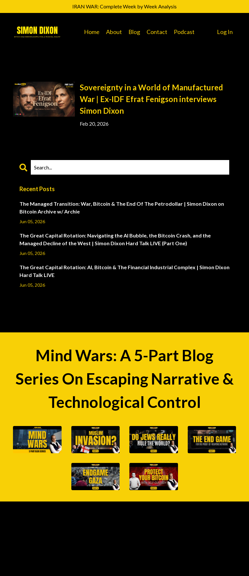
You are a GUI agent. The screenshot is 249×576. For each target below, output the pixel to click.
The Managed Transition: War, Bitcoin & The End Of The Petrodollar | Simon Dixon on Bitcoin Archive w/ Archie (121, 207)
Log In (225, 31)
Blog (134, 31)
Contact (157, 31)
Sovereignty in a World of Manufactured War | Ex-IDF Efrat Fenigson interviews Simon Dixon (151, 99)
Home (92, 31)
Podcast (184, 31)
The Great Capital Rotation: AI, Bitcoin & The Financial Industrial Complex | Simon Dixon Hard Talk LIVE (124, 271)
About (114, 31)
